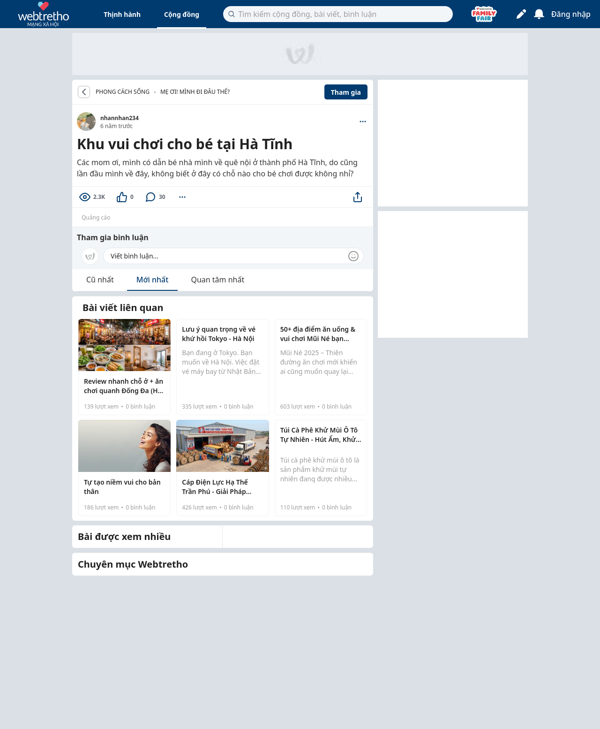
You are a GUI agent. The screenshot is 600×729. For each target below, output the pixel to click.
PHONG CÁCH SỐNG (123, 92)
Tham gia (346, 92)
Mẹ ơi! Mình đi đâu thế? (195, 92)
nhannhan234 (119, 118)
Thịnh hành (122, 14)
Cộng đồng (181, 14)
